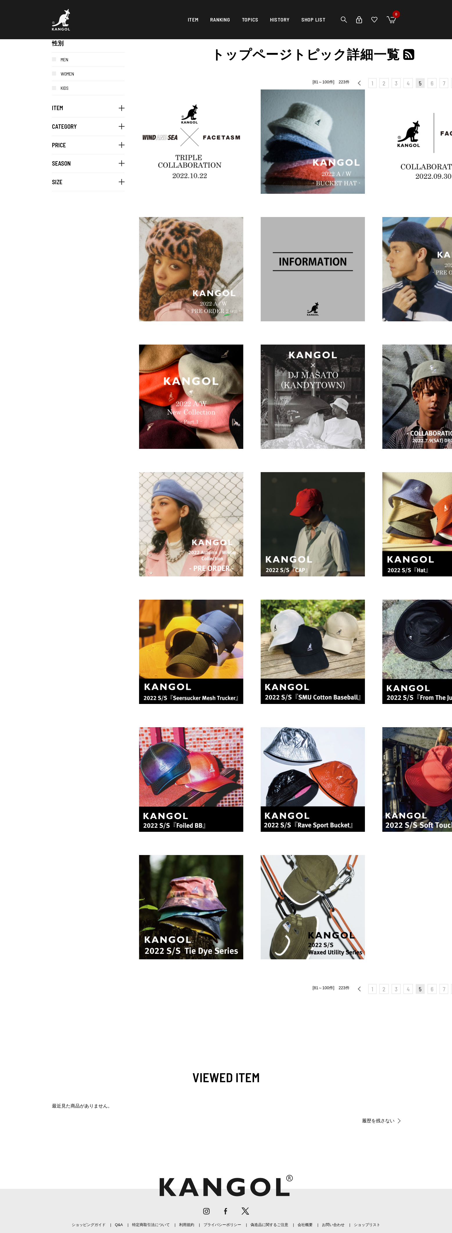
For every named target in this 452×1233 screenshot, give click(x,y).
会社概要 (305, 1225)
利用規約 (186, 1225)
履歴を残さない (378, 1120)
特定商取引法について (151, 1225)
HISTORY (280, 19)
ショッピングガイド (89, 1225)
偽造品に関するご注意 (269, 1225)
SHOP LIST (313, 19)
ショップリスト (367, 1225)
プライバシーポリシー (222, 1225)
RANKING (220, 19)
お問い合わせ (333, 1225)
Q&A (119, 1225)
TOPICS (250, 19)
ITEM (193, 19)
